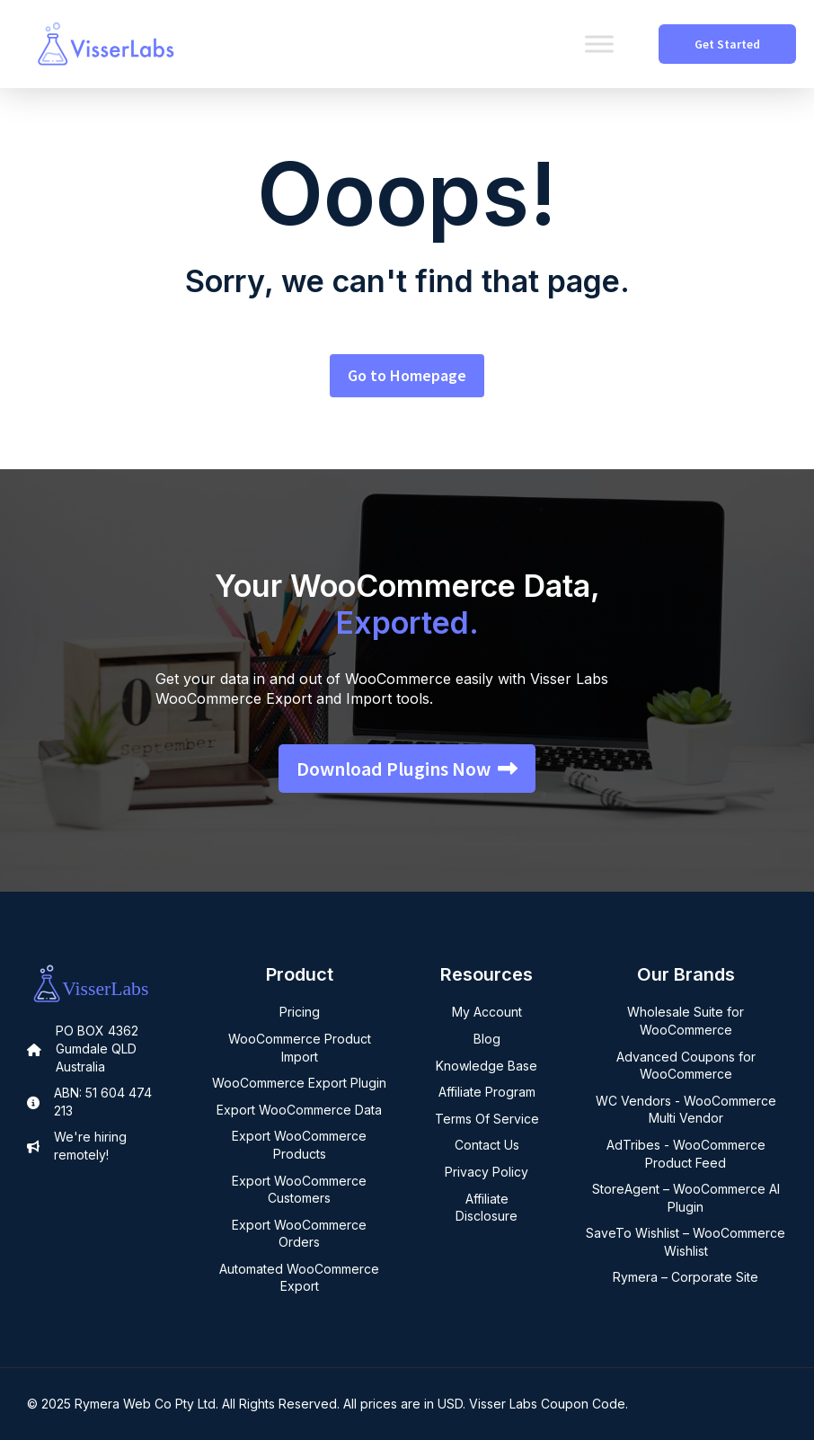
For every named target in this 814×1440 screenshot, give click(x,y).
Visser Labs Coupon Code (547, 1403)
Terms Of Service (487, 1118)
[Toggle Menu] (599, 43)
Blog (486, 1038)
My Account (487, 1011)
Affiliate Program (486, 1091)
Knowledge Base (486, 1065)
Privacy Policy (486, 1171)
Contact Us (487, 1144)
